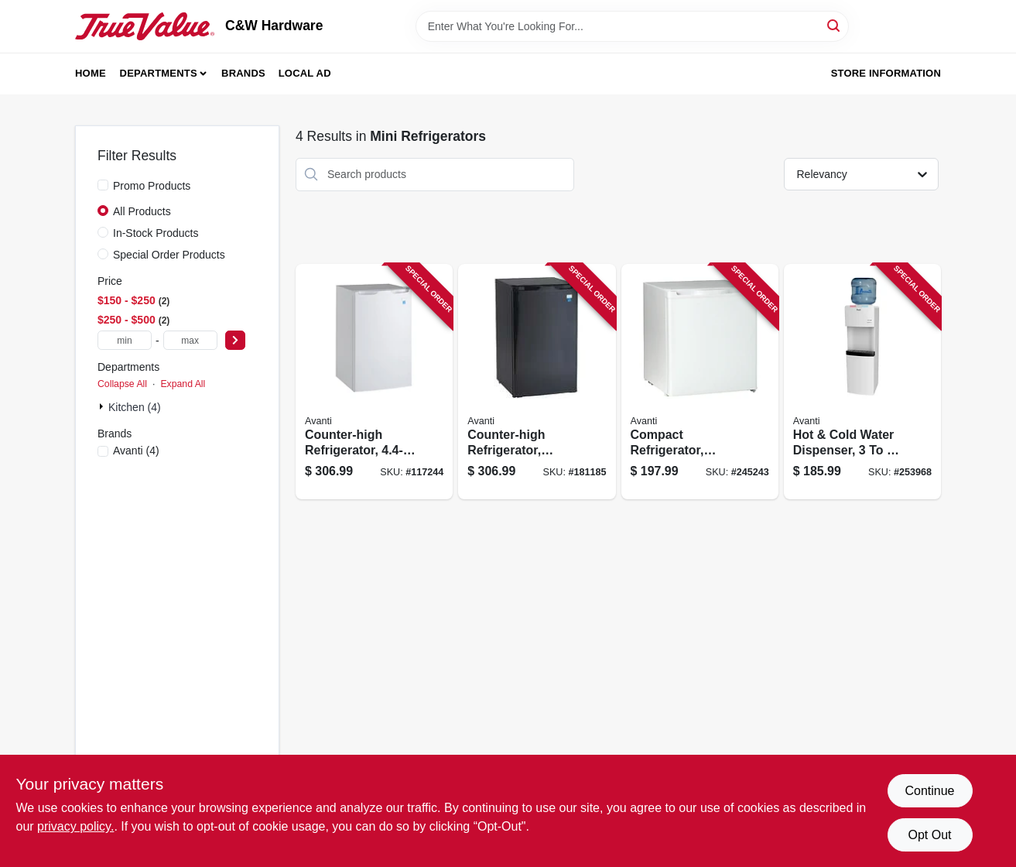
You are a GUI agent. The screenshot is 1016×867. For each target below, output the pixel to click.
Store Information (886, 73)
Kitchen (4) (134, 407)
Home (90, 73)
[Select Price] (235, 340)
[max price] (190, 340)
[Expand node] (103, 406)
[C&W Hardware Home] (144, 26)
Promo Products (151, 186)
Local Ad (305, 73)
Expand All (182, 384)
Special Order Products (169, 255)
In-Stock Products (156, 233)
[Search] (834, 25)
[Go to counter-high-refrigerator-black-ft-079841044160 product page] (536, 382)
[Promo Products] (102, 185)
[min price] (124, 340)
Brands (243, 73)
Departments (158, 73)
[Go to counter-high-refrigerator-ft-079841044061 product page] (374, 382)
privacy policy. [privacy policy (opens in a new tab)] (75, 826)
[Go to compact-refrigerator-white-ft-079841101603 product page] (699, 382)
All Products (142, 211)
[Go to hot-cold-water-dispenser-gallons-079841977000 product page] (862, 382)
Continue (929, 790)
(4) (136, 450)
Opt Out (929, 834)
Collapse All (122, 384)
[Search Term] (632, 26)
